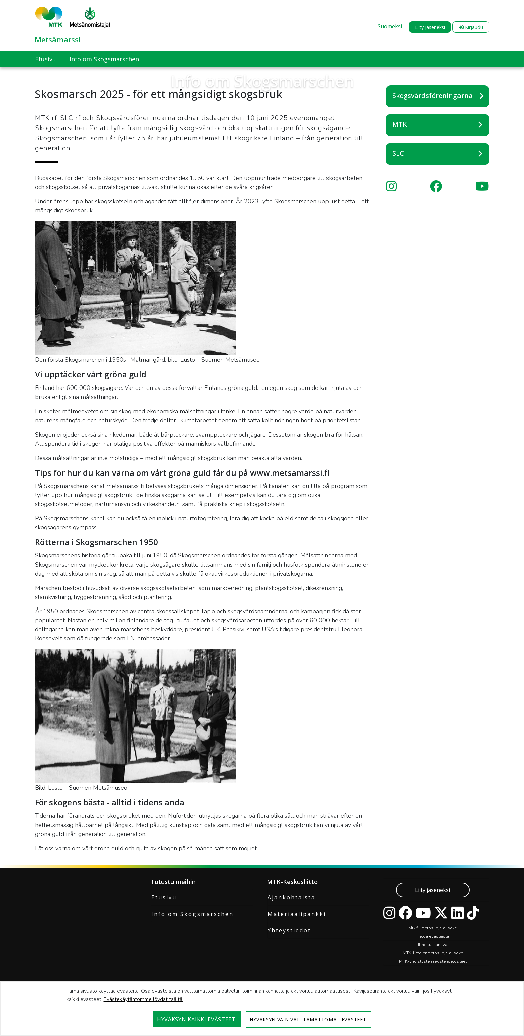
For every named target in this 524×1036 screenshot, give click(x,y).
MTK (399, 124)
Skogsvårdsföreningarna (432, 95)
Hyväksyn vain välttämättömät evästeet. (308, 1019)
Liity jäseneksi (430, 27)
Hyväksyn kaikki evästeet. (197, 1019)
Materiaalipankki (297, 914)
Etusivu (164, 897)
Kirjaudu (471, 27)
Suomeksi (390, 26)
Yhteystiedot (289, 930)
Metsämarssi (58, 39)
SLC (398, 153)
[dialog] (262, 1008)
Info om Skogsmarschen (192, 914)
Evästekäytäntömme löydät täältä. (143, 999)
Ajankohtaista (291, 897)
